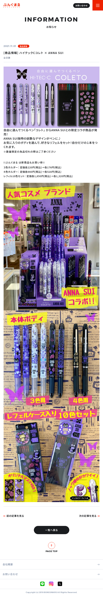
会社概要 (51, 564)
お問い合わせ (51, 574)
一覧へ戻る (51, 530)
